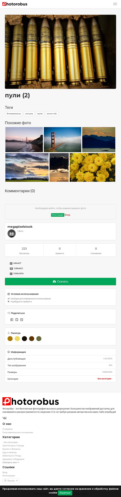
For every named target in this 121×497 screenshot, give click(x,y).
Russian (11, 480)
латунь (29, 113)
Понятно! (65, 493)
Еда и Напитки (9, 452)
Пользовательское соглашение (17, 432)
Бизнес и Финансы (11, 449)
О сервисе (7, 429)
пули (40, 113)
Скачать (60, 281)
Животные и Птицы (11, 455)
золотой (52, 113)
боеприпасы (14, 113)
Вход (67, 214)
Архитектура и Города (13, 445)
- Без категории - (104, 379)
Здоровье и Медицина (13, 459)
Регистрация (57, 215)
